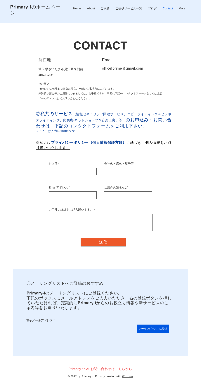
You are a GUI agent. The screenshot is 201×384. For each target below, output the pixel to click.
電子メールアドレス (39, 320)
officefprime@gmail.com (122, 68)
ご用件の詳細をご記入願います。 (71, 209)
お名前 (53, 163)
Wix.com (127, 376)
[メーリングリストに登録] (153, 329)
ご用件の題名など (116, 187)
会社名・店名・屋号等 (119, 163)
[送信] (103, 242)
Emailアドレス (58, 187)
